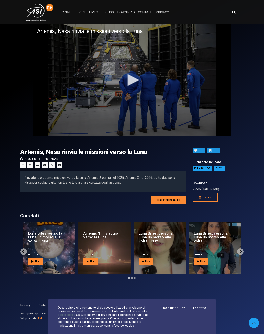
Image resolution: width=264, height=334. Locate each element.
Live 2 (93, 12)
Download (126, 12)
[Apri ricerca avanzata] (233, 12)
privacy (162, 12)
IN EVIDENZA (202, 168)
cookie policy (66, 314)
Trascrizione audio (168, 199)
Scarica (205, 197)
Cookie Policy (174, 308)
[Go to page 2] (132, 278)
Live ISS (108, 12)
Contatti (43, 305)
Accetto (199, 308)
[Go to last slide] (23, 251)
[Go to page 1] (129, 278)
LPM (39, 318)
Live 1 (80, 12)
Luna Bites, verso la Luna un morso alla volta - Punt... (45, 237)
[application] (132, 80)
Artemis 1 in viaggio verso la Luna (100, 235)
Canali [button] (66, 12)
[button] (132, 80)
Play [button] (35, 261)
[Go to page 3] (135, 278)
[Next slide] (240, 251)
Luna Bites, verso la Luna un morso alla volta (211, 237)
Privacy (25, 305)
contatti (145, 12)
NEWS (219, 168)
